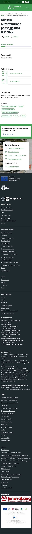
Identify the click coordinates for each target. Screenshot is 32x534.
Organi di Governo (6, 207)
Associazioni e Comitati (7, 313)
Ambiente (4, 235)
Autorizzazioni (5, 244)
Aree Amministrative (7, 210)
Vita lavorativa (5, 271)
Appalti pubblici (5, 241)
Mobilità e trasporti (6, 260)
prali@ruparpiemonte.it (11, 333)
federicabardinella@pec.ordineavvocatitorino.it (17, 389)
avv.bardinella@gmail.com (12, 387)
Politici (3, 223)
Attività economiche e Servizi (9, 311)
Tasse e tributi (5, 280)
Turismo (3, 268)
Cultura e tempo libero (7, 249)
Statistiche (4, 435)
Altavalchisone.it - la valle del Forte (11, 474)
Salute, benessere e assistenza (9, 262)
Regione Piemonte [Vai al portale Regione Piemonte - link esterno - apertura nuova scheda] (6, 2)
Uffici (2, 213)
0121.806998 (7, 324)
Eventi (3, 297)
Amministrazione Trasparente (9, 397)
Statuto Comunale (6, 419)
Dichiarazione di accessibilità (9, 400)
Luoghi (3, 300)
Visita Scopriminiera (6, 488)
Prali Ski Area (5, 450)
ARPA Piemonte (5, 469)
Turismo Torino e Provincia (8, 466)
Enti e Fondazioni (6, 218)
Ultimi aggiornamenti (7, 432)
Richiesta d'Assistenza (7, 414)
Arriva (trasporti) (5, 472)
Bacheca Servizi (5, 416)
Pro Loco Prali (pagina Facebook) (10, 477)
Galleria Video (5, 308)
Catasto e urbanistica (7, 246)
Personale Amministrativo (8, 221)
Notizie (3, 283)
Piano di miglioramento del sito (9, 403)
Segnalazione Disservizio (8, 411)
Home (2, 14)
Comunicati (4, 285)
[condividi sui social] (5, 36)
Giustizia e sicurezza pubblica (9, 254)
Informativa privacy (6, 422)
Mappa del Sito (5, 438)
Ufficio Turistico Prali (6, 480)
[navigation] (3, 7)
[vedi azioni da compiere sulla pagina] (14, 36)
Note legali (4, 424)
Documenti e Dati (20, 14)
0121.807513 (7, 322)
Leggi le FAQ (4, 405)
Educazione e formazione (8, 252)
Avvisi (2, 15)
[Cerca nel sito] (27, 7)
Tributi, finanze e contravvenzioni (10, 265)
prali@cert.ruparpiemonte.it (12, 330)
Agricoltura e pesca (6, 233)
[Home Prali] (15, 7)
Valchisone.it (4, 482)
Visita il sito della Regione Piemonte (11, 453)
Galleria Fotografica (6, 305)
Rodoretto (4, 485)
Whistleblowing (5, 441)
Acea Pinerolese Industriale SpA (10, 463)
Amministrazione (10, 14)
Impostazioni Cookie (6, 427)
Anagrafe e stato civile (7, 238)
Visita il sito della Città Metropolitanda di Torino (14, 455)
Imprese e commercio (7, 257)
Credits (3, 430)
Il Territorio (4, 303)
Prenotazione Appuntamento (9, 408)
